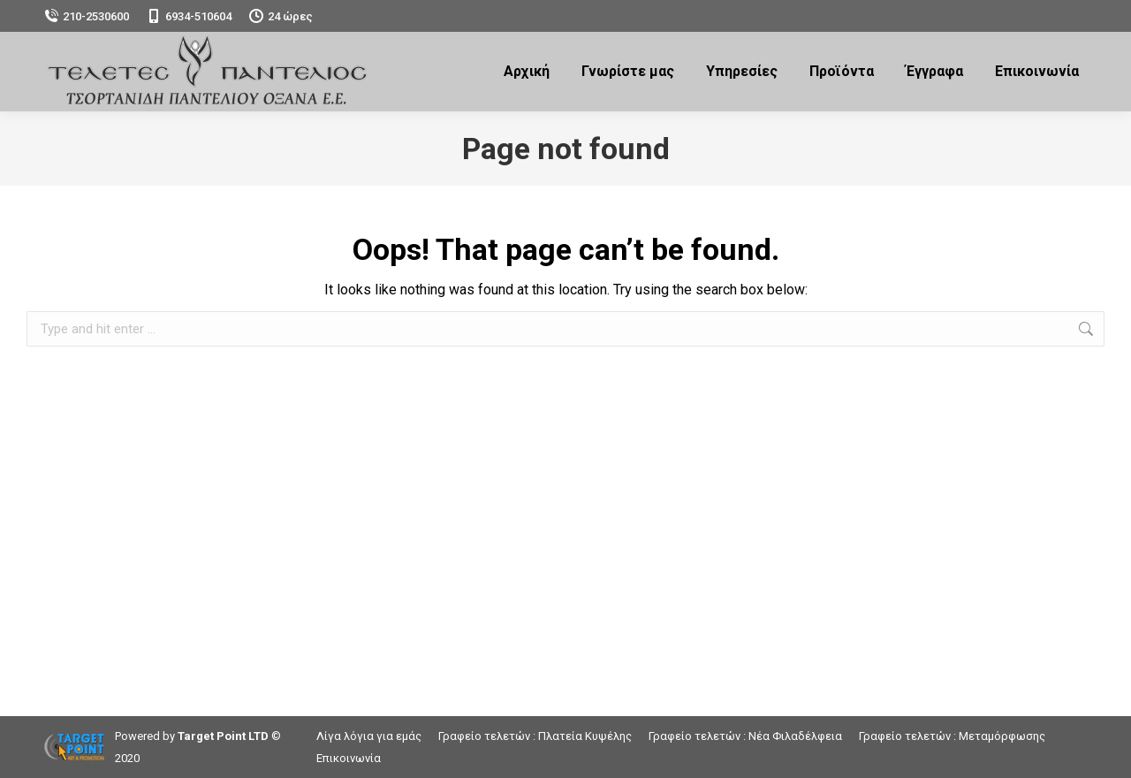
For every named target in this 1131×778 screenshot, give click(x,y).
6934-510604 (189, 16)
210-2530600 (86, 16)
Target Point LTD (223, 736)
